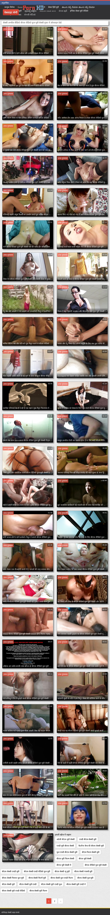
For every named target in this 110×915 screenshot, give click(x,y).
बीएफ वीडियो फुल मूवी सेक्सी (96, 865)
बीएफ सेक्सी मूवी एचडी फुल (51, 884)
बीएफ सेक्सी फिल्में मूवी (37, 878)
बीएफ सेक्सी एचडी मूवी (10, 871)
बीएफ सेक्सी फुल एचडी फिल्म (62, 878)
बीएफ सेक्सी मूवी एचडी (28, 884)
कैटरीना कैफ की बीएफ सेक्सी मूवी (91, 846)
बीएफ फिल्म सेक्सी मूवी (91, 852)
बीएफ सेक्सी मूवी (8, 884)
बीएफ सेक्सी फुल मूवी (85, 878)
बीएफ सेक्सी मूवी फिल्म (38, 891)
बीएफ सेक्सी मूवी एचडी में (76, 884)
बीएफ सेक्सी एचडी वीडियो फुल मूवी (37, 871)
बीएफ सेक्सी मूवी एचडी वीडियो (13, 891)
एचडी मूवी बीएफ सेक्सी (65, 846)
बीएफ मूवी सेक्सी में (64, 865)
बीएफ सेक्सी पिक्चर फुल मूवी (13, 878)
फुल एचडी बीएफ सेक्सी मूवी (67, 852)
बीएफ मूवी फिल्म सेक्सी (65, 858)
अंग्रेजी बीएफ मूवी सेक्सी (66, 839)
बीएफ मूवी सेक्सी (85, 858)
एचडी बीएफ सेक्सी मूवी (88, 839)
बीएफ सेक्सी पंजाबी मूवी (83, 871)
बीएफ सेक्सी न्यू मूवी (62, 871)
